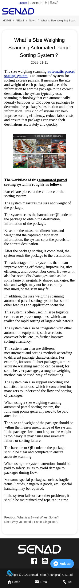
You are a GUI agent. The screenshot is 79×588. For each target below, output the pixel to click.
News (32, 20)
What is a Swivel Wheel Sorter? (38, 517)
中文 (44, 2)
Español (34, 2)
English (22, 2)
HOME (7, 20)
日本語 (54, 2)
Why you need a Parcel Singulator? (35, 522)
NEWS (20, 20)
